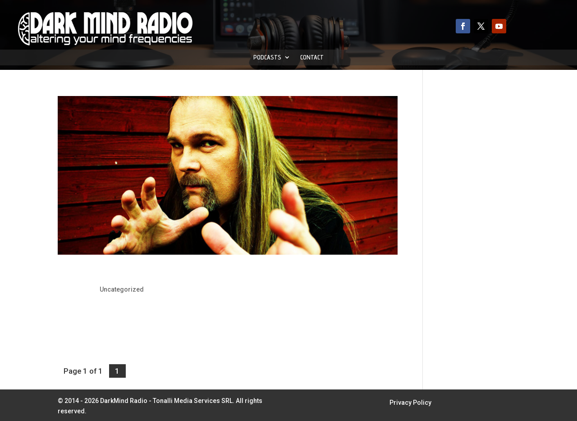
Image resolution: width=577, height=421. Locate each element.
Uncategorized (122, 289)
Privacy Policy (410, 402)
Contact (312, 57)
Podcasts (267, 57)
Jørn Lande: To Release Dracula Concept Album (162, 274)
